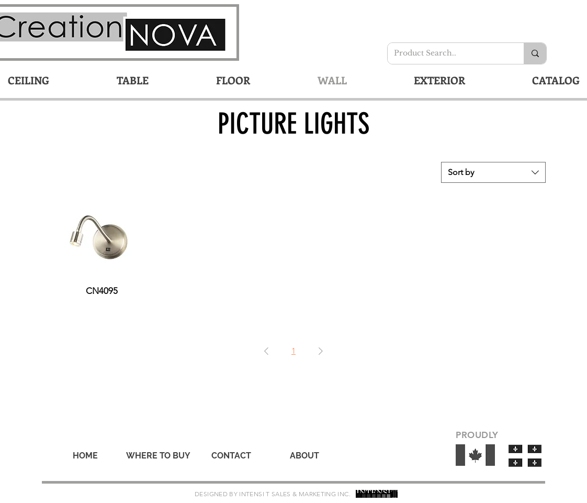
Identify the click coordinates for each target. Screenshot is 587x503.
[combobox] (493, 172)
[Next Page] (320, 351)
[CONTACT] (231, 456)
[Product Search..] (448, 53)
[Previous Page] (266, 351)
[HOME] (85, 456)
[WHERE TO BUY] (158, 456)
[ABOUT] (304, 456)
